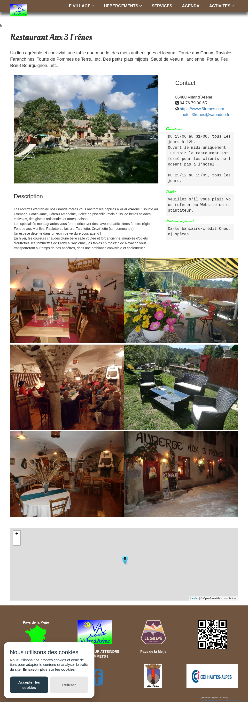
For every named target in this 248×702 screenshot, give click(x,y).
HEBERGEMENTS (123, 6)
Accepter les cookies (29, 684)
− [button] (16, 541)
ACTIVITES (221, 6)
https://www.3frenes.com (202, 109)
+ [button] (16, 534)
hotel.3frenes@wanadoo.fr (205, 114)
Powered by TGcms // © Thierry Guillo (220, 700)
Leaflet (194, 598)
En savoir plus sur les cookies (49, 669)
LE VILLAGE (80, 6)
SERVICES (162, 6)
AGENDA (191, 6)
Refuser (69, 685)
